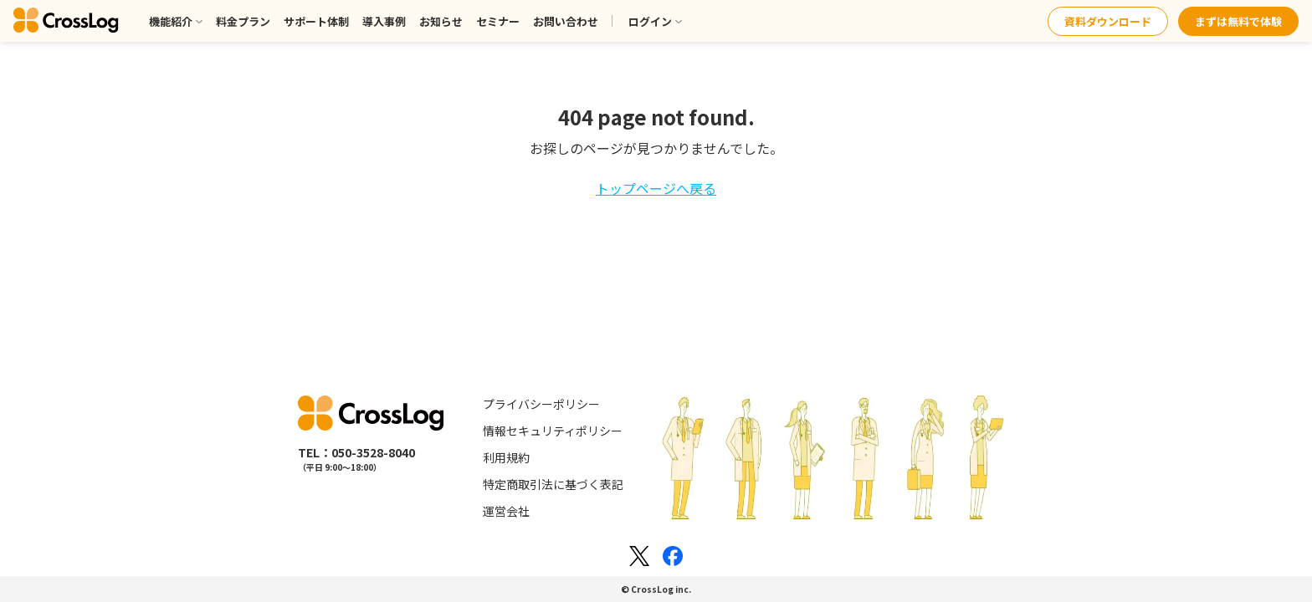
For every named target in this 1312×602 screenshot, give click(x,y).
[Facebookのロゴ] (673, 556)
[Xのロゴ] (639, 556)
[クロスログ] (66, 21)
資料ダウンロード (1107, 21)
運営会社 (506, 511)
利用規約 (506, 457)
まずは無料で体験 (1238, 21)
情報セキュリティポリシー (553, 430)
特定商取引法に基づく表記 (553, 484)
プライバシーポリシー (541, 403)
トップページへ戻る (656, 188)
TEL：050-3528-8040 (356, 452)
